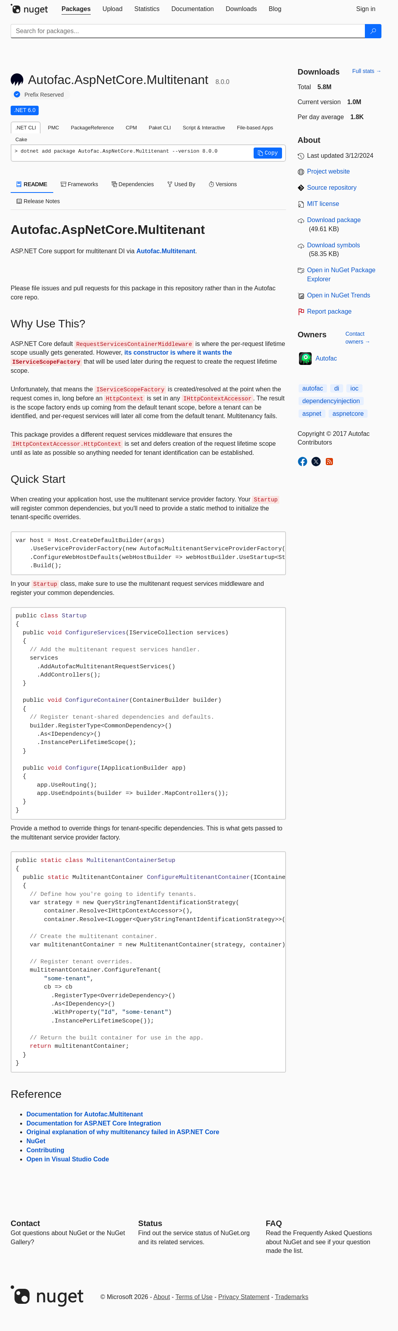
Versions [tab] (223, 184)
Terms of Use (194, 1297)
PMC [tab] (53, 128)
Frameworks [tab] (79, 184)
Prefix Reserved (44, 95)
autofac (313, 388)
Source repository (332, 187)
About (161, 1297)
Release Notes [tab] (38, 201)
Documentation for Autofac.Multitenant (84, 1114)
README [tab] (32, 184)
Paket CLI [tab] (160, 128)
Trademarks (291, 1297)
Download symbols (333, 245)
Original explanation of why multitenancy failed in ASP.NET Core (122, 1132)
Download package (334, 220)
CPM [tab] (131, 128)
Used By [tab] (181, 184)
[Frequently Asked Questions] (274, 1223)
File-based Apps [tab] (255, 128)
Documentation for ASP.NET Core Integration (93, 1123)
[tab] (76, 9)
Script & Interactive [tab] (204, 128)
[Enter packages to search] (188, 31)
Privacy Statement (243, 1297)
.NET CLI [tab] (25, 128)
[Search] (373, 31)
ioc (354, 388)
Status (150, 1223)
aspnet (312, 413)
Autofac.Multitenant (165, 251)
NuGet (35, 1141)
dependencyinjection (331, 401)
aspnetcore (348, 413)
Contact (25, 1223)
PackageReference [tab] (92, 128)
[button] (268, 153)
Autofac (326, 358)
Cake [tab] (21, 139)
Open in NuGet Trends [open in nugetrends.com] (338, 295)
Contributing (45, 1150)
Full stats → (366, 71)
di (336, 388)
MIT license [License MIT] (323, 203)
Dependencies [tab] (133, 184)
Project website (328, 171)
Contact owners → (358, 338)
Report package (329, 311)
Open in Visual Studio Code (67, 1159)
